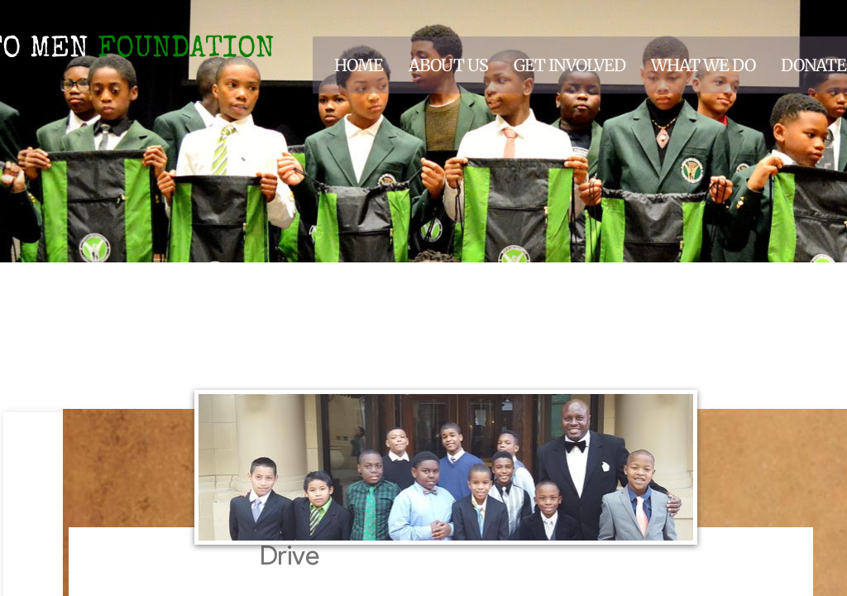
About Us (448, 65)
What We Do (703, 65)
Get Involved (569, 65)
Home (358, 65)
